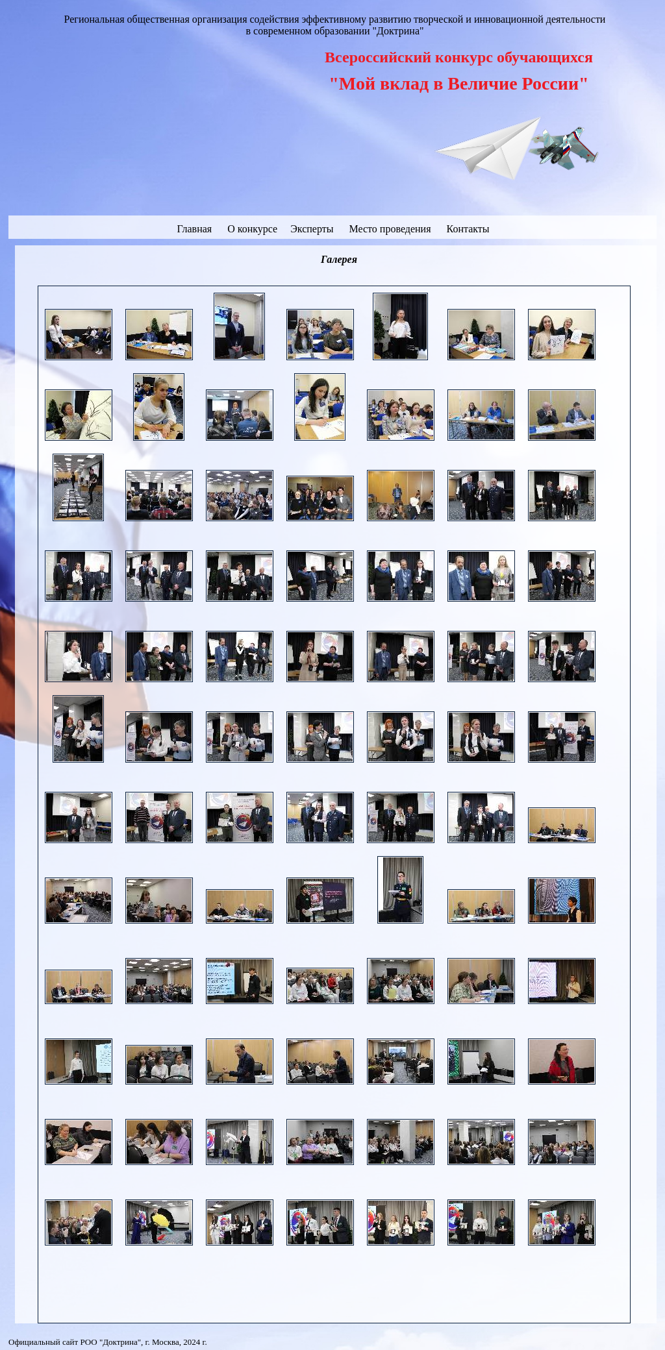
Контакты (468, 228)
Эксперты (313, 228)
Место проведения (390, 228)
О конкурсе (253, 228)
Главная (194, 228)
